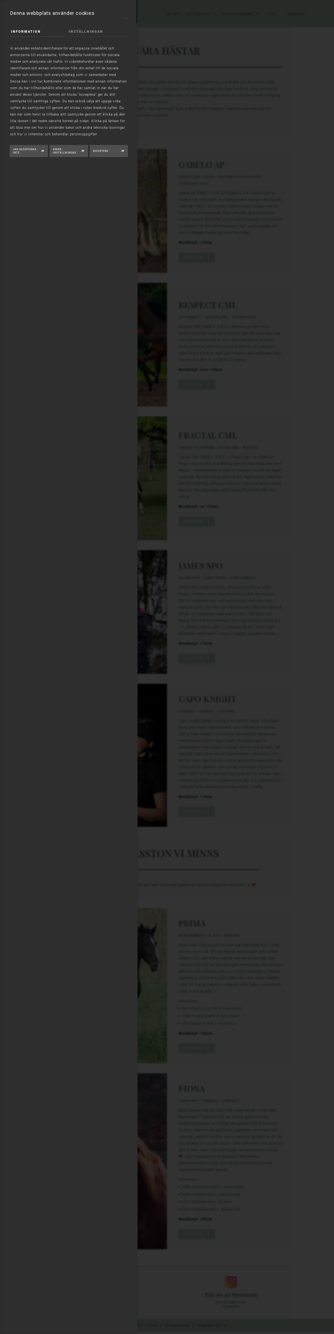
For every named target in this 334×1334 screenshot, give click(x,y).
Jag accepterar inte (24, 151)
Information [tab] (26, 32)
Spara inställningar (64, 151)
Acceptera (100, 151)
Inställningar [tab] (86, 32)
